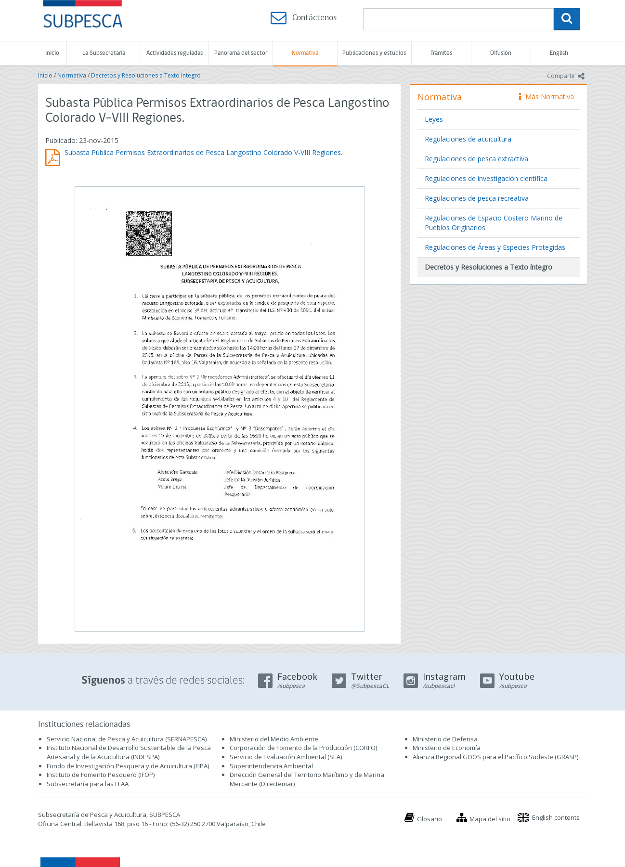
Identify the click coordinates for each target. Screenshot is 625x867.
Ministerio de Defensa (445, 739)
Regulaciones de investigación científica (486, 178)
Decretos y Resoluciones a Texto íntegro (146, 75)
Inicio (52, 53)
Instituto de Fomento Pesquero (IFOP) (101, 774)
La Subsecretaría (103, 53)
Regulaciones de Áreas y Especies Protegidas (495, 247)
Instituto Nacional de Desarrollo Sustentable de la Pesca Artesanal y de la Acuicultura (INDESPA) (129, 752)
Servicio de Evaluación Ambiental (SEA (285, 756)
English (559, 53)
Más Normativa (546, 96)
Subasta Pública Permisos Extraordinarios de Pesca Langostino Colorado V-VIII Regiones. (203, 152)
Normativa (305, 53)
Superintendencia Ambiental (271, 766)
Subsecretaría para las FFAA (88, 783)
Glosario (429, 819)
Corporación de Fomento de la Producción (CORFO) (303, 747)
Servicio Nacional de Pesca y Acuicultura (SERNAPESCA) (127, 739)
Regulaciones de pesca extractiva (476, 158)
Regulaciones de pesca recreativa (477, 198)
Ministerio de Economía (447, 747)
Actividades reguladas (174, 53)
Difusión (500, 53)
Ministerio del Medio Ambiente (274, 739)
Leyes (434, 119)
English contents (556, 817)
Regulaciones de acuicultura (468, 138)
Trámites (441, 53)
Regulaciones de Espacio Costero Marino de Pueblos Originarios (493, 222)
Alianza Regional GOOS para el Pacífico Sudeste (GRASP (495, 756)
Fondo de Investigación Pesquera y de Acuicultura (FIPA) (128, 766)
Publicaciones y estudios (374, 53)
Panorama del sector (240, 53)
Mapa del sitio (489, 819)
